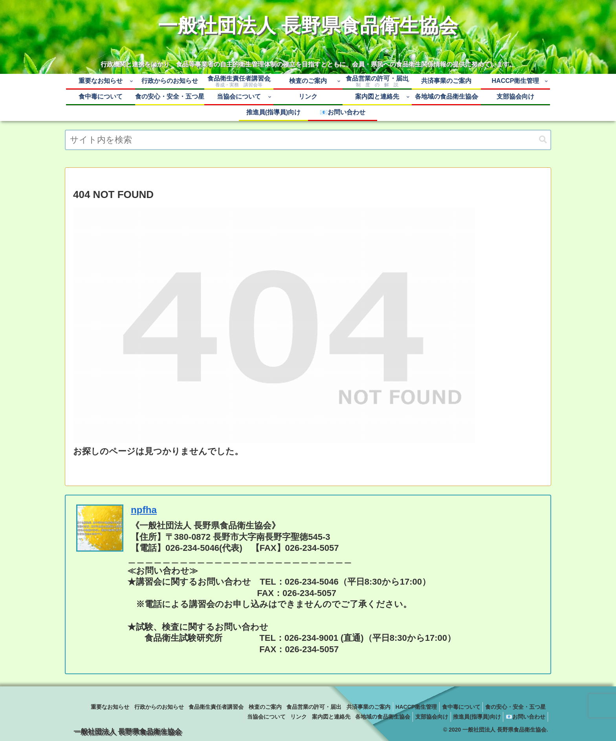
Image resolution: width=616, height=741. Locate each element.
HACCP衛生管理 (476, 707)
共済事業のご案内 (425, 707)
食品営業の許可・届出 (367, 707)
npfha (144, 509)
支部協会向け (423, 716)
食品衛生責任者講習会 (263, 707)
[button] (543, 139)
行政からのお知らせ (202, 707)
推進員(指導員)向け (472, 716)
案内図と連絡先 (316, 716)
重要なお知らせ (150, 707)
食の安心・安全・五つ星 (187, 716)
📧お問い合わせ (524, 716)
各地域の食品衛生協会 (371, 716)
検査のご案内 (315, 707)
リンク (280, 716)
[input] (308, 140)
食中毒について (525, 707)
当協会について (245, 716)
